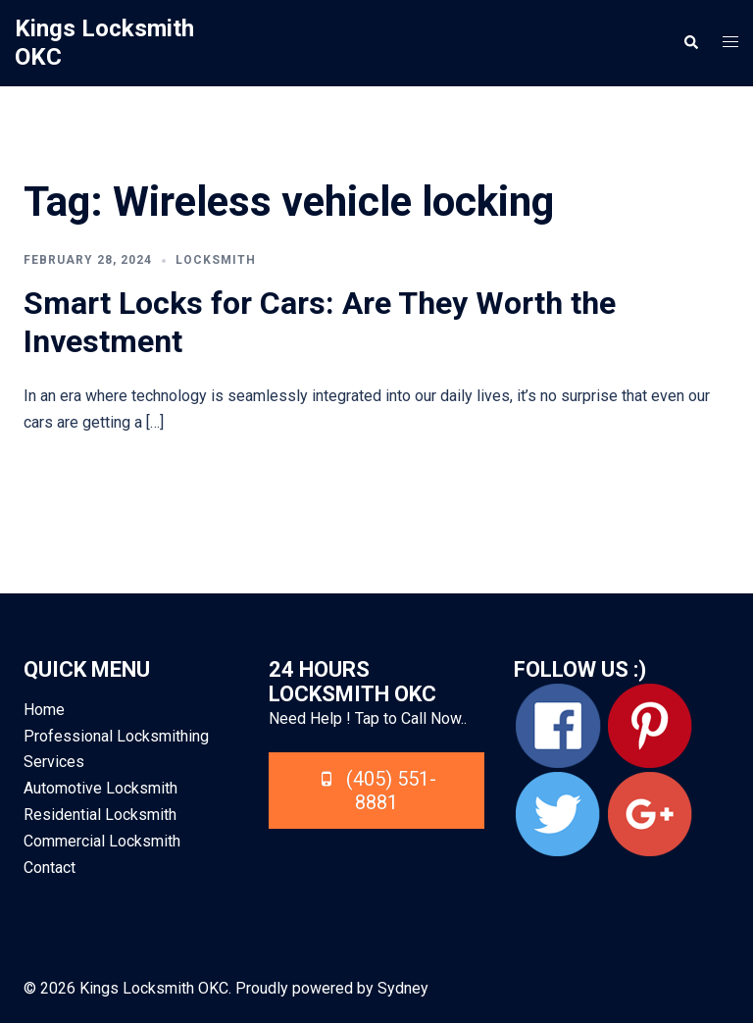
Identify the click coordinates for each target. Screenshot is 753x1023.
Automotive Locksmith (100, 788)
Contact (49, 867)
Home (44, 709)
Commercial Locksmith (102, 841)
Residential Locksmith (100, 814)
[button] (690, 43)
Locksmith (216, 260)
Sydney (402, 988)
